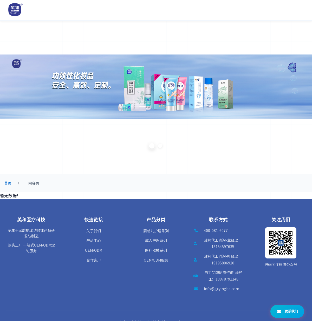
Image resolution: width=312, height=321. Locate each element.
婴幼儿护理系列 (156, 230)
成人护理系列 (156, 240)
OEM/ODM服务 (156, 260)
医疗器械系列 (156, 250)
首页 (7, 183)
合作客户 (93, 260)
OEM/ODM (93, 250)
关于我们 (93, 230)
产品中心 (93, 240)
